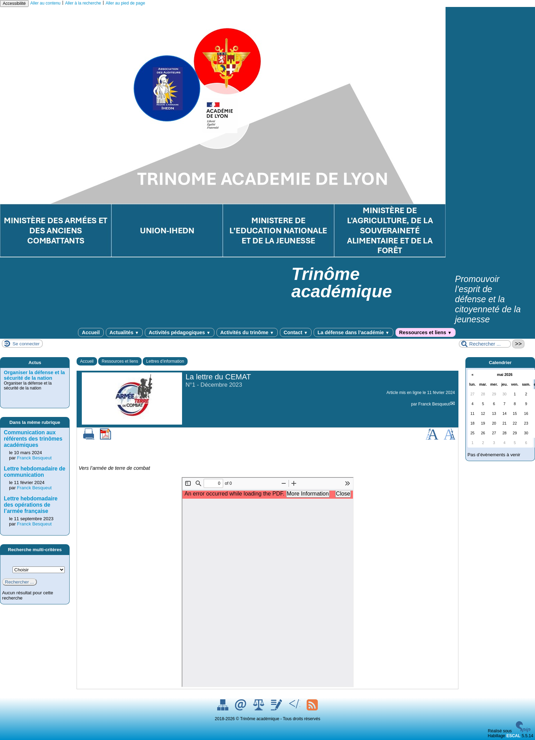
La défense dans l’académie (353, 332)
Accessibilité (14, 3)
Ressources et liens (425, 332)
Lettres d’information (165, 361)
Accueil (91, 332)
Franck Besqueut (434, 404)
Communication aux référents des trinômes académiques (33, 438)
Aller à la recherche (83, 3)
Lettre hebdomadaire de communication (34, 472)
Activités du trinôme (247, 332)
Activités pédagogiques (179, 332)
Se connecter (26, 343)
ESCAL (513, 735)
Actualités (124, 332)
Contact (296, 332)
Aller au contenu (45, 3)
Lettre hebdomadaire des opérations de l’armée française (30, 505)
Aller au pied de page (125, 3)
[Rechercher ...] (485, 344)
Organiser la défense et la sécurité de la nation (34, 375)
